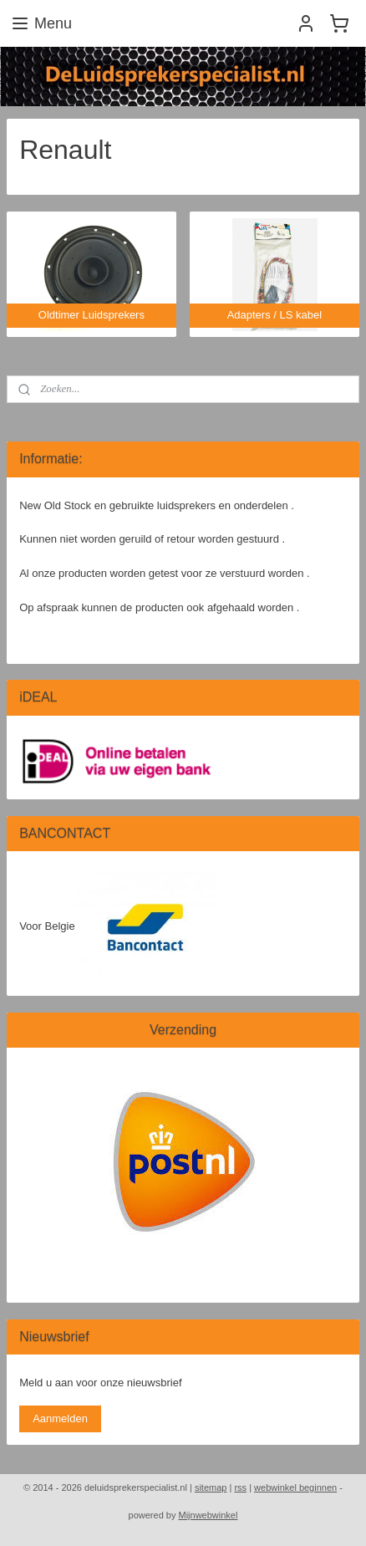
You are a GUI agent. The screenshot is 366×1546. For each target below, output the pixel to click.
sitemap (211, 1487)
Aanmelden (60, 1418)
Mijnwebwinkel (208, 1515)
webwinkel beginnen (295, 1487)
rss (240, 1487)
